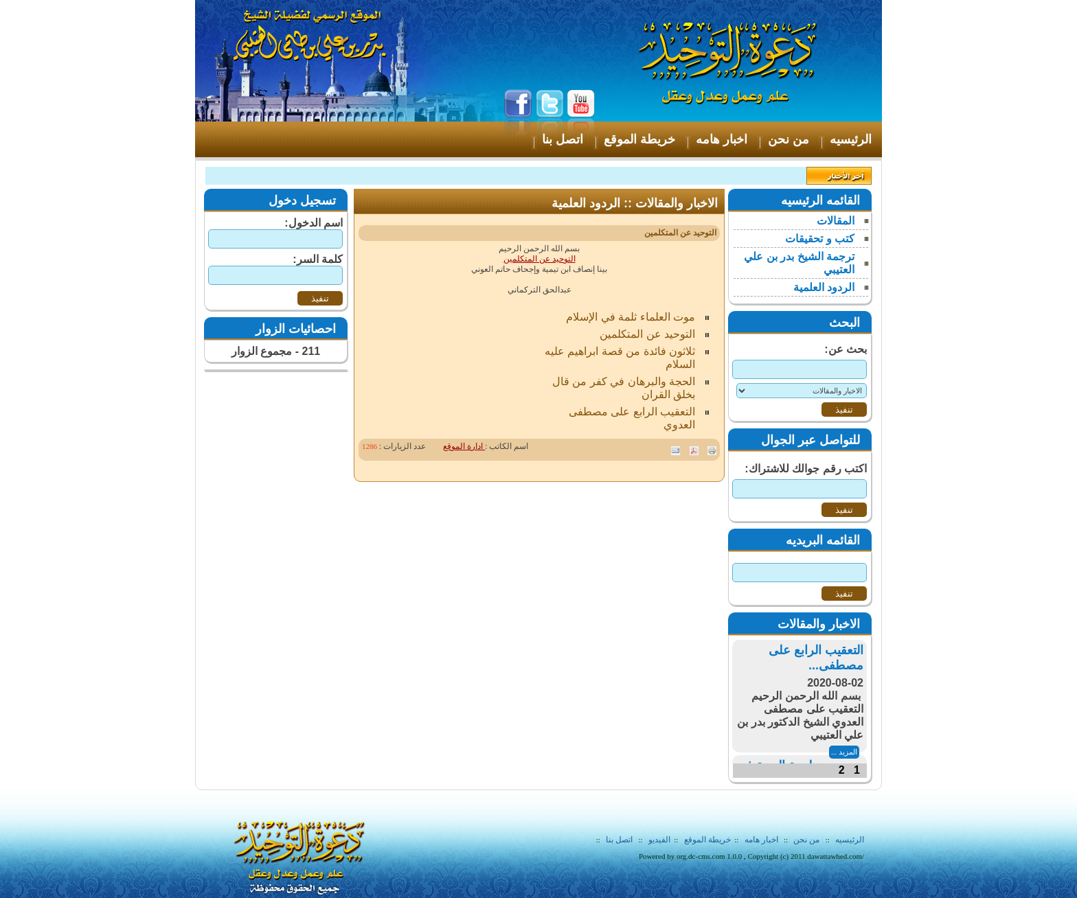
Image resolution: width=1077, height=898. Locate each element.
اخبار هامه (760, 839)
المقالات (835, 221)
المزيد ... (844, 752)
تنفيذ (320, 298)
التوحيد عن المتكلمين (539, 259)
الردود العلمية (823, 287)
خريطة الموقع (707, 839)
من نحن (806, 839)
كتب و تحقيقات (819, 238)
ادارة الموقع (464, 446)
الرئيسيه (849, 839)
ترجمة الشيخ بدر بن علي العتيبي (799, 263)
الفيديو (659, 839)
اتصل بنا (619, 839)
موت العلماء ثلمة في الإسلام (630, 317)
